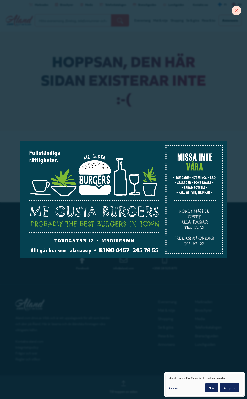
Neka (212, 388)
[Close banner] (236, 10)
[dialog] (204, 384)
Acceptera (229, 388)
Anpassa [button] (173, 388)
